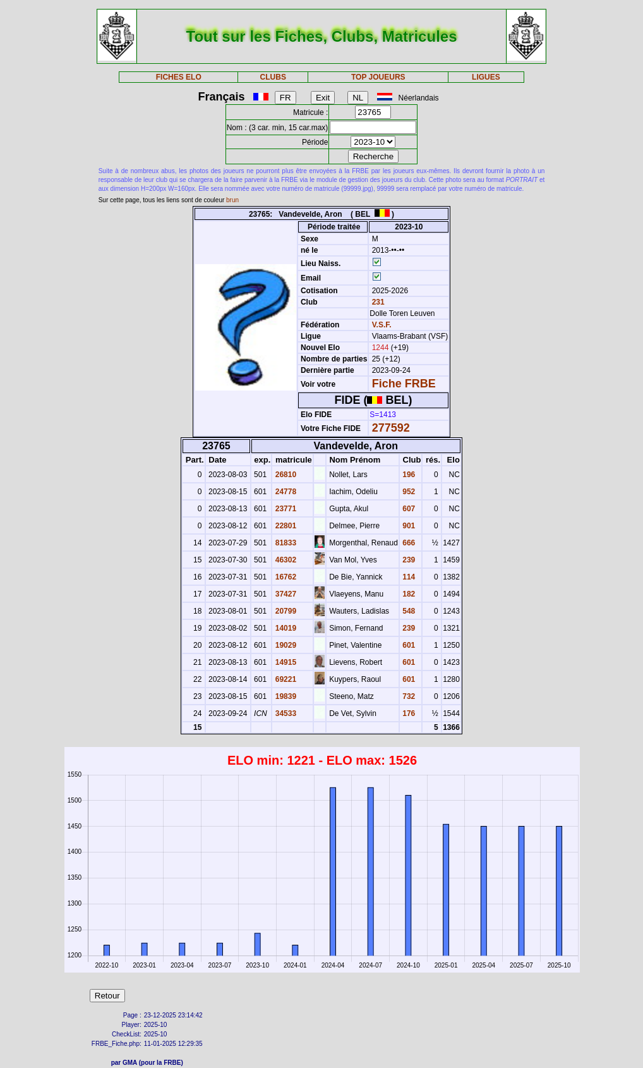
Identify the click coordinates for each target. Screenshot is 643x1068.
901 (407, 525)
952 (407, 491)
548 (407, 611)
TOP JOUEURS (378, 77)
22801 (284, 525)
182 (407, 594)
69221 (284, 679)
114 (407, 577)
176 (407, 713)
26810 (284, 474)
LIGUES (486, 77)
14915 (284, 662)
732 (407, 696)
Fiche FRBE (404, 383)
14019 (284, 628)
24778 (284, 491)
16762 (284, 577)
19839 (284, 696)
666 (407, 542)
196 (407, 474)
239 (407, 559)
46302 (284, 559)
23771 (284, 508)
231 (377, 302)
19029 (284, 645)
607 (407, 508)
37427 (284, 594)
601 (407, 645)
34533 (284, 713)
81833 (284, 542)
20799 (284, 611)
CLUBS (273, 77)
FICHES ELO (178, 77)
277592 (391, 428)
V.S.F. (382, 324)
